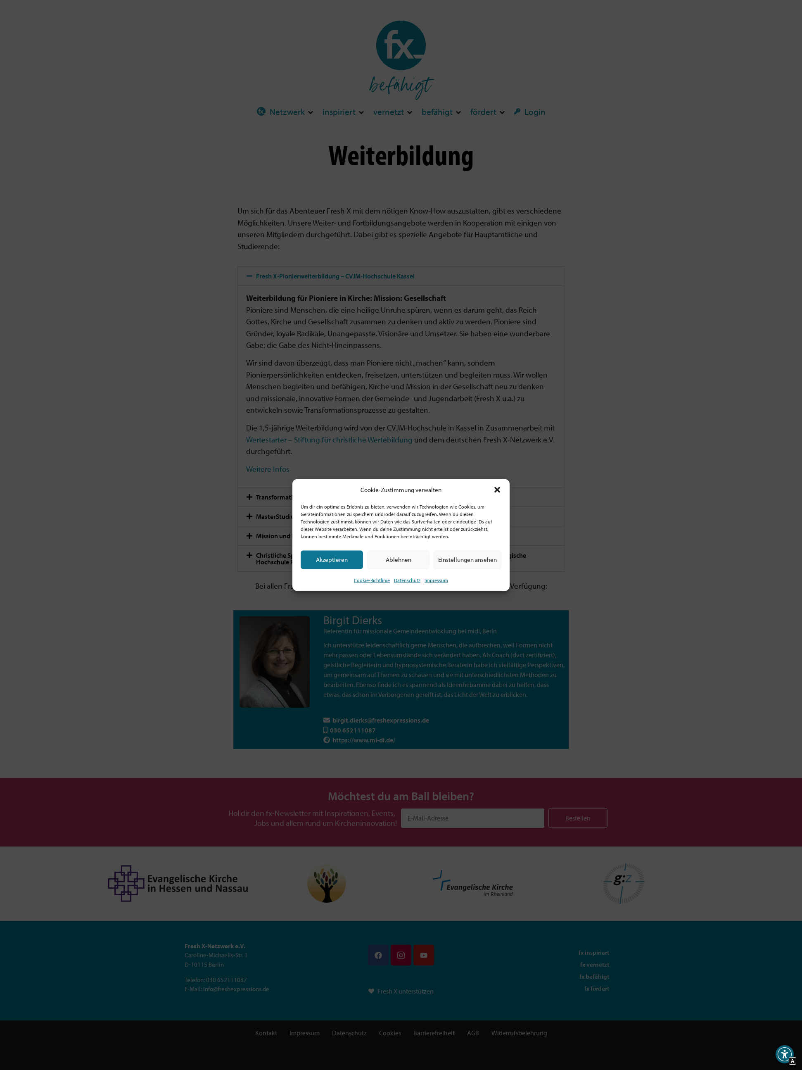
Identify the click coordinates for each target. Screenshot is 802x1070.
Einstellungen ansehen (467, 560)
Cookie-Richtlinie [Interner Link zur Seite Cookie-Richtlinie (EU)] (372, 580)
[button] (497, 490)
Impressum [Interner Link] (436, 580)
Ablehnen (398, 560)
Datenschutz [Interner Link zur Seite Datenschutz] (407, 580)
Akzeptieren (332, 560)
